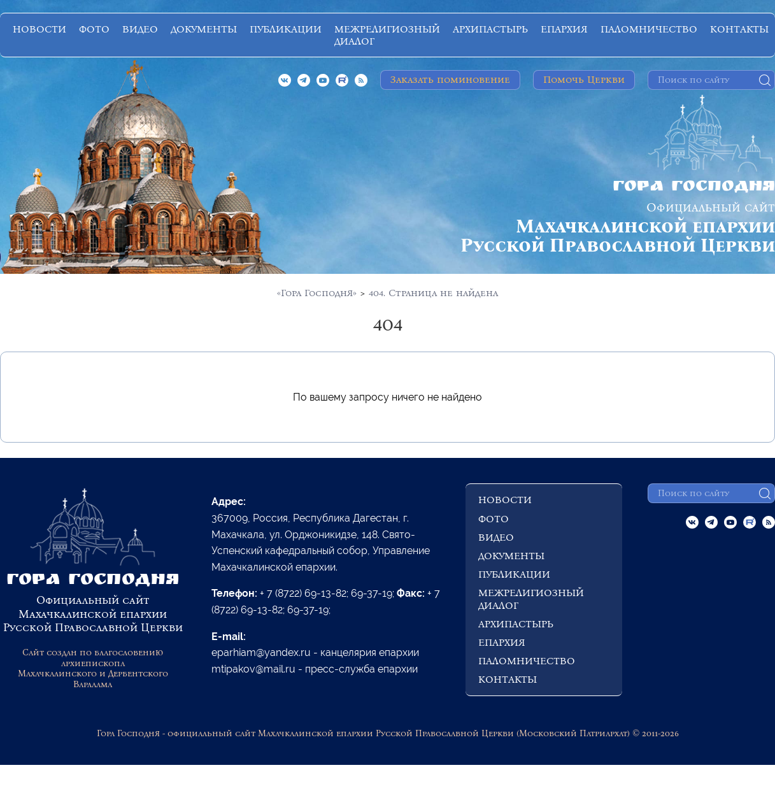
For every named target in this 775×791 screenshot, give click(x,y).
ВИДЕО (140, 29)
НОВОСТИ (39, 29)
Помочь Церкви (584, 79)
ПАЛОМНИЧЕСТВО (649, 29)
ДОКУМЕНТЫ (204, 29)
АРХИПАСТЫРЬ (490, 29)
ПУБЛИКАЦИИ (286, 29)
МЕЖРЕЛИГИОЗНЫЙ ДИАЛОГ (387, 35)
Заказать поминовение (450, 79)
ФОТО (94, 29)
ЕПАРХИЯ (564, 29)
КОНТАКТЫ (739, 29)
